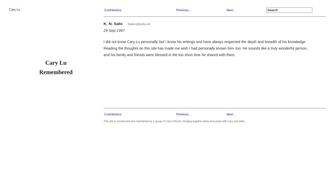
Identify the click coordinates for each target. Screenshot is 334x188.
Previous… (184, 10)
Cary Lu (14, 9)
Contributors (112, 10)
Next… (231, 10)
